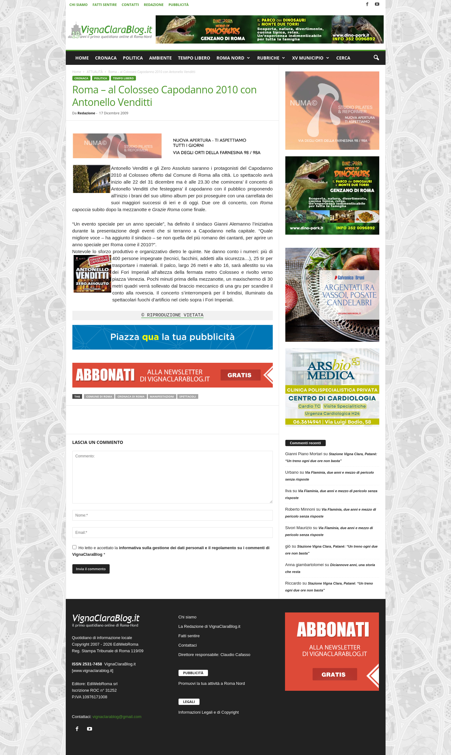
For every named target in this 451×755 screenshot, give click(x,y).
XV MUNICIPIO (310, 58)
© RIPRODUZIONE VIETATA (172, 315)
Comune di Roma (99, 396)
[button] (376, 58)
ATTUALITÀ (95, 72)
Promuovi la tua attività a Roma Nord (212, 683)
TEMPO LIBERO (194, 58)
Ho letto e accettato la (171, 551)
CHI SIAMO (79, 4)
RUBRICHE (271, 58)
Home (76, 72)
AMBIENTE (160, 58)
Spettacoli (187, 396)
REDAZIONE (153, 4)
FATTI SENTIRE (104, 4)
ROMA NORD (233, 58)
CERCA (343, 58)
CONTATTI (130, 4)
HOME (82, 58)
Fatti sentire (189, 635)
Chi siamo (188, 617)
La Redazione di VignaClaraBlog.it (210, 626)
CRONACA (106, 58)
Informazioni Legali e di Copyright (209, 712)
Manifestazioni (162, 396)
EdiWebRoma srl (102, 683)
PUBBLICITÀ (178, 4)
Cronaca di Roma (130, 396)
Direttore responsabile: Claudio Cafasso (215, 654)
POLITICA (133, 58)
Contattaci (188, 645)
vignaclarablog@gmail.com (116, 716)
